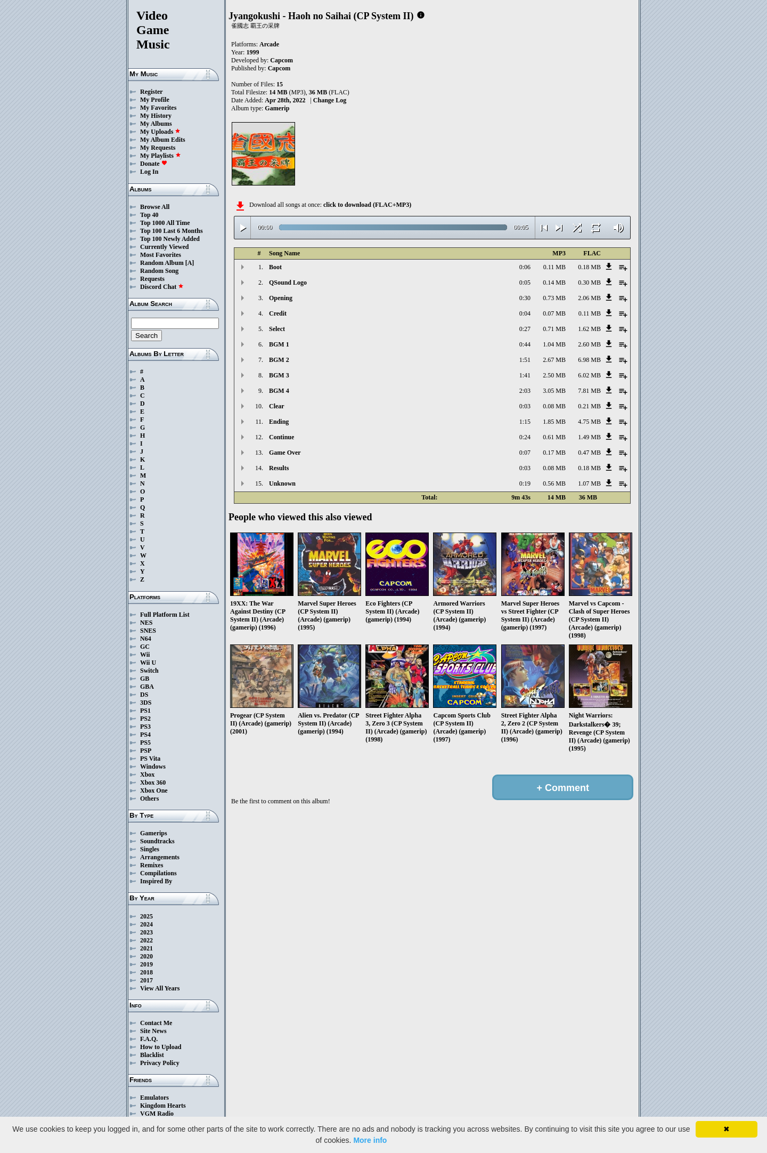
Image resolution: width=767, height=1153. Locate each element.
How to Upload (160, 1047)
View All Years (159, 988)
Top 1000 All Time (165, 223)
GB (144, 678)
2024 (146, 924)
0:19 (525, 483)
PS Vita (150, 758)
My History (156, 115)
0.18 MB (589, 267)
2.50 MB (554, 375)
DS (144, 694)
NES (146, 622)
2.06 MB (589, 298)
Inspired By (156, 881)
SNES (148, 630)
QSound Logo (288, 282)
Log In (149, 171)
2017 (146, 980)
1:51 (525, 360)
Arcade (269, 44)
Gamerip (277, 108)
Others (149, 798)
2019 (146, 964)
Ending (279, 421)
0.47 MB (589, 452)
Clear (276, 406)
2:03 (525, 390)
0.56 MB (554, 483)
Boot (275, 267)
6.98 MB (589, 360)
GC (145, 646)
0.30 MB (589, 282)
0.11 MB (554, 267)
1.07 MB (589, 483)
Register (151, 91)
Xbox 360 (153, 782)
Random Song (159, 271)
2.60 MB (589, 344)
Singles (149, 849)
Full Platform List (165, 614)
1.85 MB (554, 421)
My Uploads (160, 131)
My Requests (157, 147)
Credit (278, 313)
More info (370, 1140)
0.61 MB (554, 437)
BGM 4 (279, 390)
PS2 (145, 718)
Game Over (285, 452)
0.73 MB (554, 298)
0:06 (525, 267)
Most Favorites (160, 255)
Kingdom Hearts (163, 1105)
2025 (146, 916)
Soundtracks (157, 841)
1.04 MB (554, 344)
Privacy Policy (159, 1063)
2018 (146, 972)
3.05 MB (554, 390)
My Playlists (160, 155)
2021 (146, 948)
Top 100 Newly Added (170, 239)
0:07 (525, 452)
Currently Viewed (164, 247)
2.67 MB (554, 360)
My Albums (156, 123)
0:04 (525, 313)
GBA (147, 686)
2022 (146, 940)
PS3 (145, 726)
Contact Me (156, 1023)
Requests (152, 279)
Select (277, 329)
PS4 (145, 734)
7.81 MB (589, 390)
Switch (149, 670)
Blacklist (152, 1055)
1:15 (525, 421)
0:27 (525, 329)
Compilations (158, 873)
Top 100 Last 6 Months (171, 231)
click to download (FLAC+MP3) (367, 204)
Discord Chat (162, 287)
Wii (145, 654)
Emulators (154, 1097)
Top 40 (149, 215)
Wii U (148, 662)
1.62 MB (589, 329)
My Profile (154, 99)
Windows (153, 766)
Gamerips (153, 833)
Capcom (281, 60)
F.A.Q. (149, 1039)
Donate (153, 163)
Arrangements (159, 857)
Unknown (282, 483)
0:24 (525, 437)
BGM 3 (279, 375)
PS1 (145, 710)
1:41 (525, 375)
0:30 (525, 298)
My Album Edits (162, 139)
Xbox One (154, 790)
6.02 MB (589, 375)
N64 (145, 638)
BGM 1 (279, 344)
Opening (280, 298)
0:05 (525, 282)
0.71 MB (554, 329)
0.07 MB (554, 313)
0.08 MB (554, 406)
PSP (145, 750)
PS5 (145, 742)
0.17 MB (554, 452)
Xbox (147, 774)
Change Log (329, 100)
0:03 (525, 406)
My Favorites (158, 107)
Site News (153, 1031)
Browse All (154, 207)
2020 (146, 956)
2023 (146, 932)
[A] (189, 263)
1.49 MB (589, 437)
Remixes (151, 865)
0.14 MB (554, 282)
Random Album (162, 263)
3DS (145, 702)
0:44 (525, 344)
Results (279, 468)
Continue (281, 437)
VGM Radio (157, 1113)
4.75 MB (589, 421)
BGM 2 (279, 360)
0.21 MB (589, 406)
